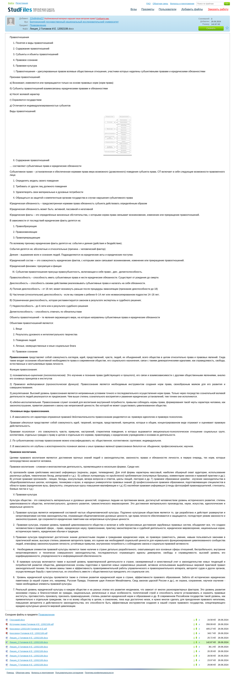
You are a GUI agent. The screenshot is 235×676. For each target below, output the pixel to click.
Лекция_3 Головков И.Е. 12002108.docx (29, 647)
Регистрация (22, 3)
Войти (11, 3)
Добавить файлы (192, 9)
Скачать (211, 28)
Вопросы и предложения (182, 3)
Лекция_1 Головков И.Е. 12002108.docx (29, 638)
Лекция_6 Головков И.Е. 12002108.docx (29, 660)
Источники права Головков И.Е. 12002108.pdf (32, 624)
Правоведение (38, 25)
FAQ (148, 3)
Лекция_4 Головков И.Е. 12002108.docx (29, 651)
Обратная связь (160, 3)
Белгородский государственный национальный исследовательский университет (74, 22)
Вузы (134, 9)
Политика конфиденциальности (99, 673)
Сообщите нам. (102, 18)
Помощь (10, 673)
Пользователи (167, 9)
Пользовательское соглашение (69, 673)
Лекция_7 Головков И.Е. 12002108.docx (29, 665)
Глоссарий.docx (17, 620)
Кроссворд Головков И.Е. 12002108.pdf (28, 633)
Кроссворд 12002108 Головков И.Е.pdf (28, 629)
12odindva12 (37, 18)
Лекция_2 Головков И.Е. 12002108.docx (29, 642)
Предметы (147, 9)
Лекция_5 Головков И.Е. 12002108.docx (29, 656)
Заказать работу (218, 9)
